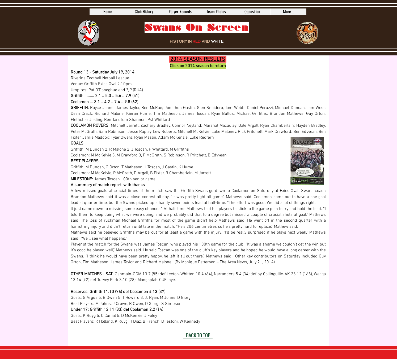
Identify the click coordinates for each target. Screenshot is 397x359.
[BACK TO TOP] (198, 335)
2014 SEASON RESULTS (197, 59)
